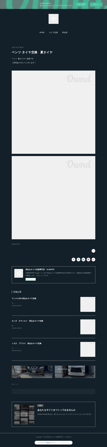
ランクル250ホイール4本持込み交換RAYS (26, 303)
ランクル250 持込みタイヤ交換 (24, 298)
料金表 (65, 32)
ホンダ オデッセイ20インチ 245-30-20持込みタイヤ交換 (32, 325)
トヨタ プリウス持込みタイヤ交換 (24, 348)
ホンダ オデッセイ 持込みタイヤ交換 (27, 321)
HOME (42, 32)
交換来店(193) (16, 244)
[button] (42, 32)
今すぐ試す (81, 4)
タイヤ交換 (53, 32)
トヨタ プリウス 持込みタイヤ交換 (26, 343)
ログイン (96, 4)
